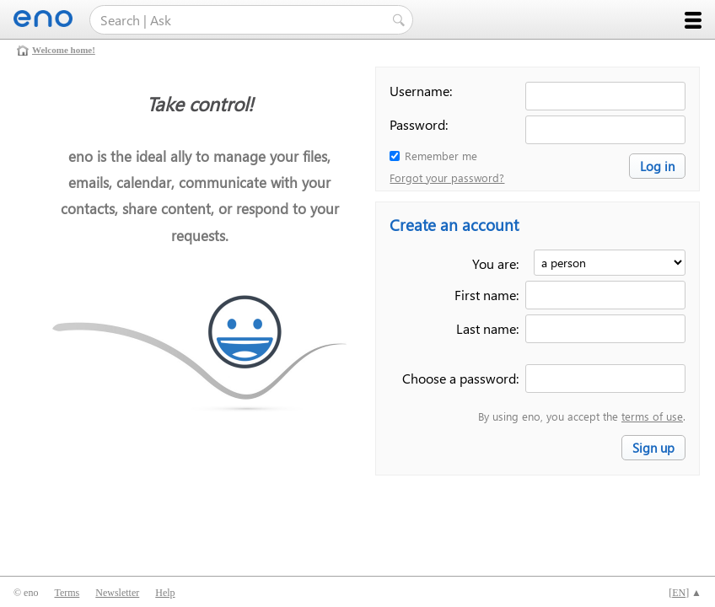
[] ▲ (685, 593)
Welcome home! (63, 50)
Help (165, 593)
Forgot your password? (447, 177)
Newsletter (117, 593)
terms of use (652, 416)
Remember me (441, 155)
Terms (66, 593)
